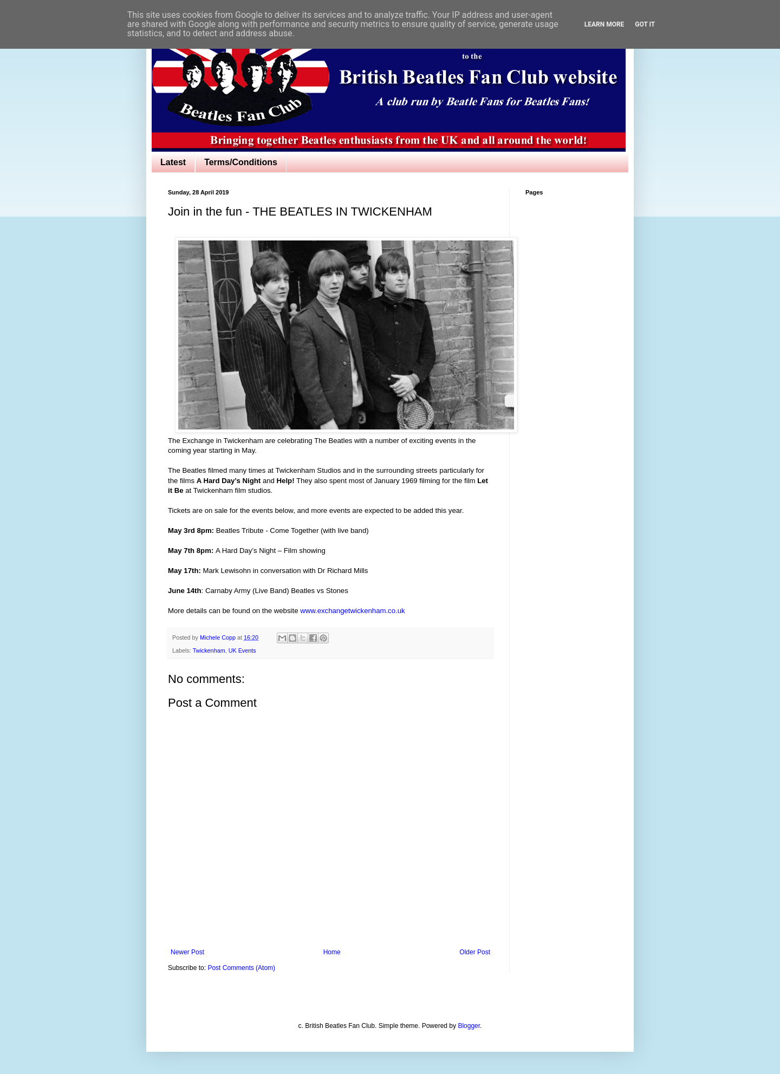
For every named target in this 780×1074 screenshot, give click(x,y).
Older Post (474, 952)
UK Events (242, 650)
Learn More (604, 24)
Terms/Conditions (240, 162)
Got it (645, 24)
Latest (173, 162)
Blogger (469, 1026)
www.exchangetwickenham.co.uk (352, 611)
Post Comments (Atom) (241, 968)
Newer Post (187, 952)
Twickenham (209, 650)
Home (332, 952)
